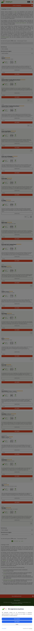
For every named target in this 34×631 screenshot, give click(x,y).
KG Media (30, 628)
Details (17, 624)
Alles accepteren (17, 618)
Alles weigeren (17, 621)
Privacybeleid (4, 628)
